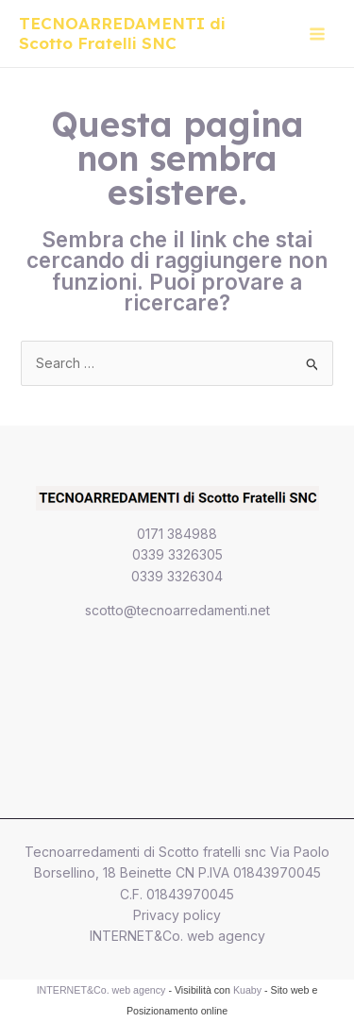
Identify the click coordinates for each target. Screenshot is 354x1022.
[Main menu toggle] (316, 33)
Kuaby (247, 990)
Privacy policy (177, 915)
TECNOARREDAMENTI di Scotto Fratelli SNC (122, 33)
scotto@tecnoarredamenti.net (177, 610)
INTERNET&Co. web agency (177, 936)
